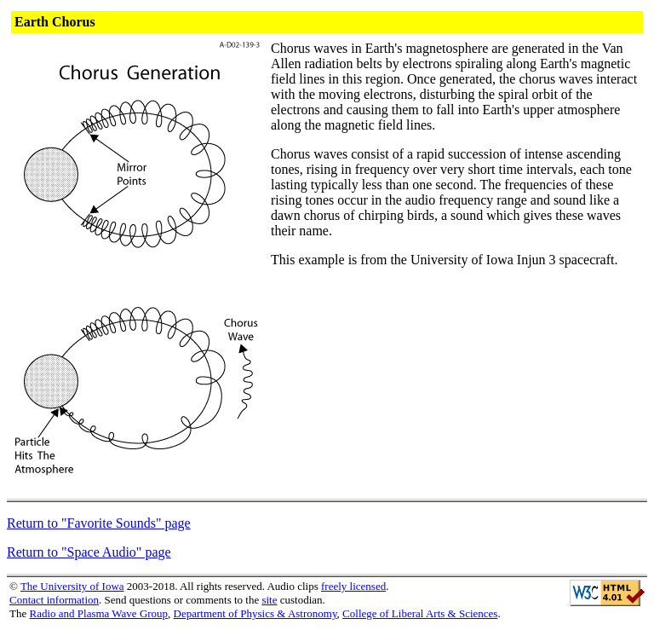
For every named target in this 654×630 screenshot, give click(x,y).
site (269, 599)
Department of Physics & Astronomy (255, 613)
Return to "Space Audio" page (89, 552)
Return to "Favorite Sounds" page (99, 523)
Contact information (54, 599)
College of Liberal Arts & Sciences (419, 613)
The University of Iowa (72, 586)
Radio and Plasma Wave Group (98, 613)
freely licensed (353, 586)
